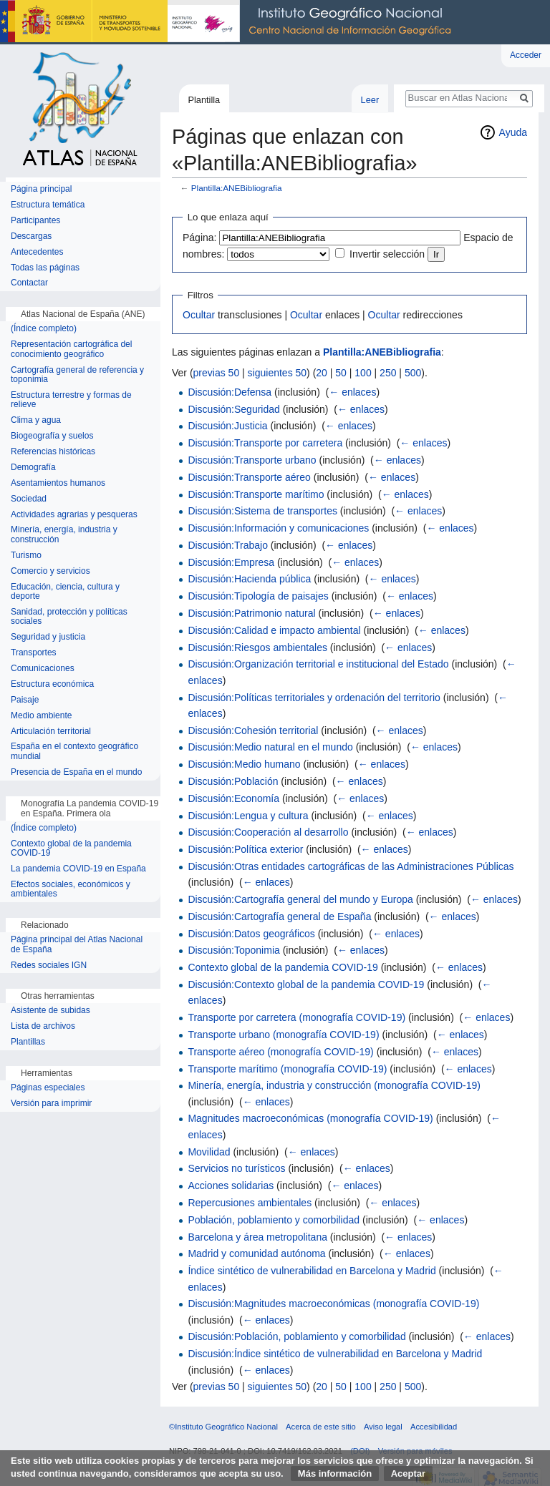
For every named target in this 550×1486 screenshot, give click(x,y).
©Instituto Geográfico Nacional (223, 1426)
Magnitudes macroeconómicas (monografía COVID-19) (310, 1118)
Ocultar (199, 315)
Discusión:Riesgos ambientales (257, 647)
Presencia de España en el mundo (76, 772)
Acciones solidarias (231, 1185)
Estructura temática (48, 205)
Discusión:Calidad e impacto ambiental (274, 630)
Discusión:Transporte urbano (252, 460)
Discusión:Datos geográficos (251, 933)
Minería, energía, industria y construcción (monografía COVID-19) (334, 1085)
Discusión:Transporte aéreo (249, 477)
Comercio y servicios (50, 571)
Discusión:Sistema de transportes (262, 511)
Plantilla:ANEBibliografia (236, 187)
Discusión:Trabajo (228, 545)
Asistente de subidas (50, 1010)
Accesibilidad (433, 1426)
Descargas (31, 236)
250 (388, 372)
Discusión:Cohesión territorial (253, 730)
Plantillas (28, 1042)
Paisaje (25, 700)
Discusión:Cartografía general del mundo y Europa (300, 899)
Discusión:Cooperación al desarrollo (268, 832)
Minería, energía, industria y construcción (64, 534)
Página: (199, 237)
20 (321, 372)
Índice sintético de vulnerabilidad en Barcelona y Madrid (311, 1270)
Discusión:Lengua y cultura (248, 815)
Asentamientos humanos (58, 483)
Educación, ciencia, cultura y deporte (65, 592)
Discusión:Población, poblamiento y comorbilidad (296, 1336)
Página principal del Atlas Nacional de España (77, 944)
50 (341, 372)
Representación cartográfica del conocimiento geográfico (71, 349)
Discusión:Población (233, 781)
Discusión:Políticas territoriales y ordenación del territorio (314, 697)
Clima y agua (36, 420)
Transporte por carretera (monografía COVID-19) (296, 1017)
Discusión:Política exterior (245, 849)
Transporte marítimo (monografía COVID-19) (287, 1069)
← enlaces (352, 392)
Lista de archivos (43, 1026)
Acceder (525, 55)
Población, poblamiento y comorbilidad (274, 1220)
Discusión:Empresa (231, 562)
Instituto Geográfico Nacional (229, 22)
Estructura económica (52, 684)
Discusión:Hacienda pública (249, 579)
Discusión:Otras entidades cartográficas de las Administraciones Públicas (350, 866)
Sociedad (29, 499)
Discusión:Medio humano (244, 764)
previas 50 (216, 372)
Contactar (29, 283)
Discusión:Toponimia (233, 950)
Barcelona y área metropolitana (257, 1237)
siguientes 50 (277, 372)
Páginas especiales (48, 1087)
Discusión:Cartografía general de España (279, 916)
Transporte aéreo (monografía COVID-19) (280, 1051)
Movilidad (209, 1152)
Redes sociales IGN (49, 965)
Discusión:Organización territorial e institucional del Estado (318, 664)
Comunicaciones (42, 668)
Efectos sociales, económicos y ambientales (70, 889)
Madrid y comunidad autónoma (256, 1253)
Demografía (33, 467)
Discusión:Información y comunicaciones (278, 528)
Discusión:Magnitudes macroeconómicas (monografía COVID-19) (333, 1303)
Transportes (34, 653)
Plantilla (204, 99)
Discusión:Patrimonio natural (251, 613)
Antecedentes (37, 252)
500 (413, 372)
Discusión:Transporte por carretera (265, 443)
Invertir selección (387, 254)
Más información (335, 1473)
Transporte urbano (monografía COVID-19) (283, 1034)
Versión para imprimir (51, 1103)
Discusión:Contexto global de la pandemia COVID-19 (306, 984)
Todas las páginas (45, 268)
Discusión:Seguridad (233, 409)
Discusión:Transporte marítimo (256, 494)
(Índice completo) (44, 328)
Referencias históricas (53, 451)
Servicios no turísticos (236, 1168)
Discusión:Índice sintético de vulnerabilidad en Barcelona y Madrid (335, 1353)
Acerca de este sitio (321, 1426)
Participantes (35, 220)
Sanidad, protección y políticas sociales (69, 617)
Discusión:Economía (233, 798)
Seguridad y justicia (48, 637)
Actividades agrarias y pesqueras (74, 514)
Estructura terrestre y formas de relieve (71, 400)
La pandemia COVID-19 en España (78, 869)
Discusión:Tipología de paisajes (258, 596)
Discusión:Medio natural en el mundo (270, 747)
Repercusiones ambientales (250, 1202)
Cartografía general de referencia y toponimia (77, 375)
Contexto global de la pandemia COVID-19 (282, 967)
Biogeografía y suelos (52, 436)
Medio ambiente (41, 715)
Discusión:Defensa (229, 392)
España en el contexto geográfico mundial (74, 751)
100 (362, 372)
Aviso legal (383, 1426)
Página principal (41, 189)
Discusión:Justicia (227, 425)
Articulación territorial (51, 731)
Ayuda (513, 132)
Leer (370, 99)
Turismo (26, 555)
